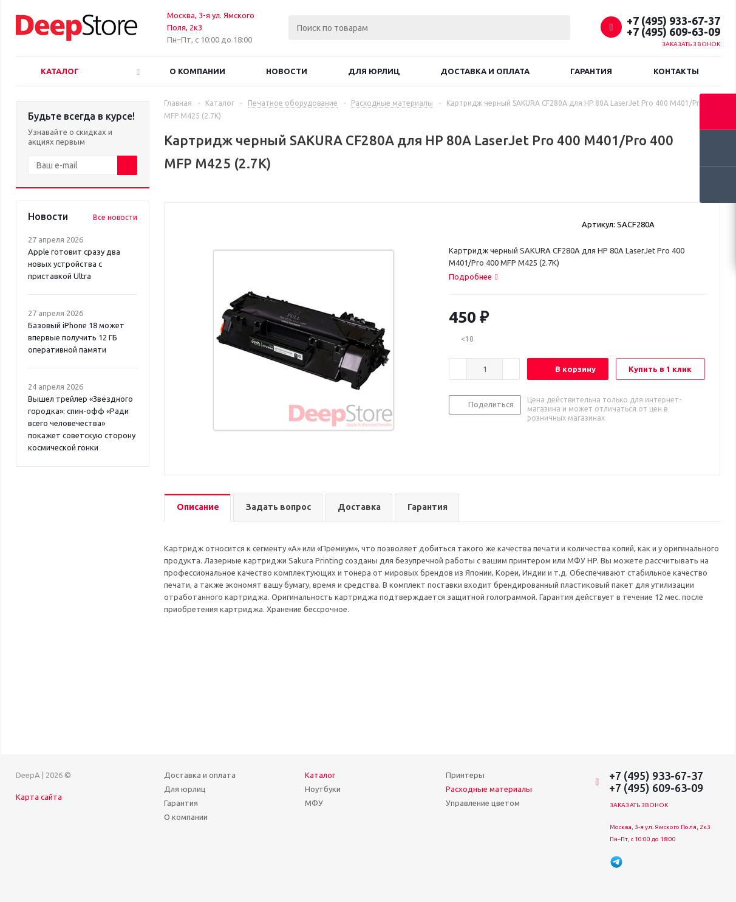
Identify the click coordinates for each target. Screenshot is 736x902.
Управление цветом (483, 803)
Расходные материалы (489, 789)
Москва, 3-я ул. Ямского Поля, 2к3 (660, 827)
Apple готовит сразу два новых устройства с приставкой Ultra (74, 263)
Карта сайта (39, 797)
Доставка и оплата (485, 71)
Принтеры (465, 775)
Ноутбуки (323, 789)
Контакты (676, 71)
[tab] (473, 276)
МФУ (314, 803)
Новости (286, 71)
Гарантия (591, 71)
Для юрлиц (374, 71)
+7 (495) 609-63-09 (673, 31)
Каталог (60, 71)
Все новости (115, 217)
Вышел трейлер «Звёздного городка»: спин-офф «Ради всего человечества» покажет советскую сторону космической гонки (81, 423)
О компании (197, 71)
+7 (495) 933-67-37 (673, 20)
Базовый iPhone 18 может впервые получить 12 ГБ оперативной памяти (76, 337)
